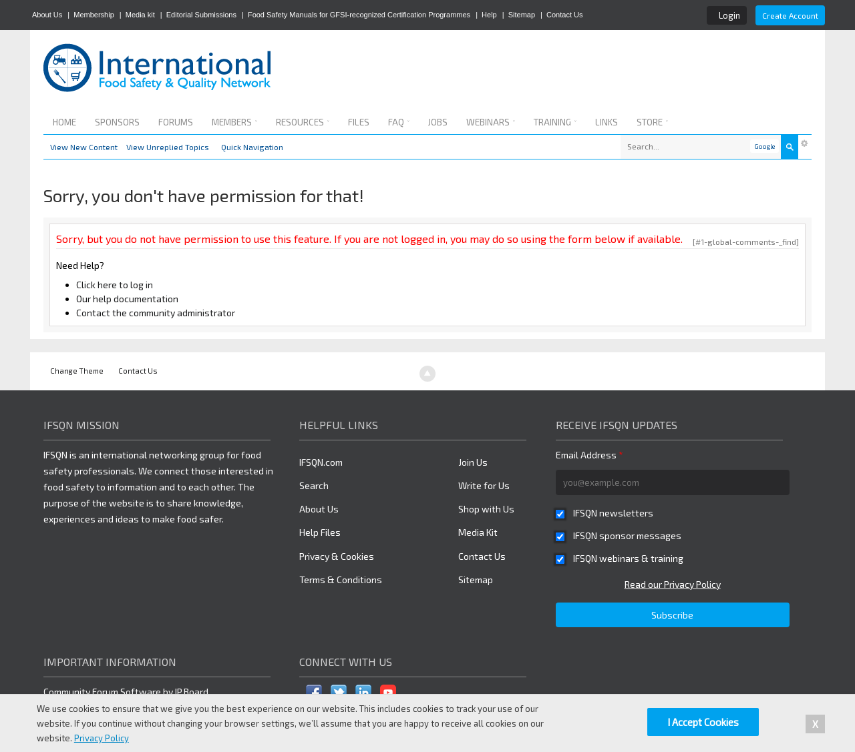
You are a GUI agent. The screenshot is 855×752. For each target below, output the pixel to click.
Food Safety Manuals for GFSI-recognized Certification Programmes (359, 15)
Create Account (790, 15)
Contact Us (564, 15)
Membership (93, 15)
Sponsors (117, 122)
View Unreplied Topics (167, 146)
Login (729, 15)
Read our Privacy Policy (673, 584)
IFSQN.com (321, 462)
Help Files (320, 532)
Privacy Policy (101, 738)
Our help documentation (127, 298)
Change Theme (77, 370)
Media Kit (478, 532)
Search (314, 485)
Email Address (589, 454)
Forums (175, 122)
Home (64, 122)
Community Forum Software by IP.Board (125, 691)
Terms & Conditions (340, 579)
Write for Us (484, 485)
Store (652, 122)
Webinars (490, 122)
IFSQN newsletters (613, 512)
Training (555, 122)
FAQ (398, 122)
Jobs (438, 122)
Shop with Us (486, 508)
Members (234, 122)
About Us (47, 15)
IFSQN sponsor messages (627, 535)
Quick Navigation (252, 146)
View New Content (84, 146)
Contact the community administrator (155, 312)
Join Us (473, 462)
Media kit (140, 15)
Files (358, 122)
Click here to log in (114, 284)
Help (489, 15)
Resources (302, 122)
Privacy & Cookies (336, 556)
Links (606, 122)
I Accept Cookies (703, 722)
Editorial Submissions (201, 15)
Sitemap (521, 15)
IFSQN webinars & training (628, 558)
